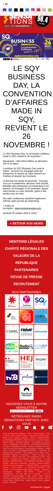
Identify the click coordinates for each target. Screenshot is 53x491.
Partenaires (26, 270)
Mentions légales (26, 241)
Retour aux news (28, 223)
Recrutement (27, 284)
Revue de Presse (26, 277)
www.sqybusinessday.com (28, 208)
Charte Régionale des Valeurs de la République (26, 256)
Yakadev (47, 487)
